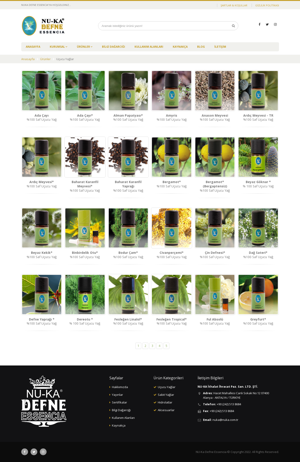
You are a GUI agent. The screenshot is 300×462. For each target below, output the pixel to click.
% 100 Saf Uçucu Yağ (258, 184)
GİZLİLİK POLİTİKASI (267, 5)
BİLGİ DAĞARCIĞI (113, 47)
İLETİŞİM (220, 47)
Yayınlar (117, 395)
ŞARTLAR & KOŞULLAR (234, 5)
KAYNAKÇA (180, 47)
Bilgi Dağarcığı (121, 410)
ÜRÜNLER (84, 47)
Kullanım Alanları (123, 418)
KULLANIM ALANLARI (149, 47)
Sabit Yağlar (166, 395)
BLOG (201, 47)
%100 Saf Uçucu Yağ (42, 117)
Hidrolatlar (165, 402)
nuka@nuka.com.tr (225, 420)
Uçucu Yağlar (166, 387)
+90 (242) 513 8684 (229, 404)
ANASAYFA (33, 47)
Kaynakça (118, 425)
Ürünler (45, 59)
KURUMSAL (58, 47)
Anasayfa (28, 59)
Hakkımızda (120, 387)
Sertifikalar (119, 402)
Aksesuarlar (166, 410)
